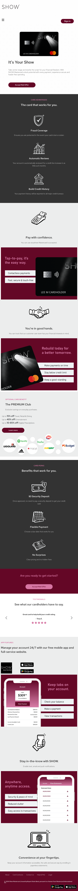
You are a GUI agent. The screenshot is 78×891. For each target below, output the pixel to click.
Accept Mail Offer (22, 85)
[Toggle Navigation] (3, 20)
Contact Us (30, 875)
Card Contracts (18, 875)
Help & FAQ (41, 875)
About (7, 875)
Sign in (67, 21)
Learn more (13, 430)
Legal (50, 875)
